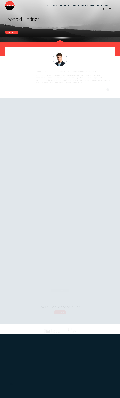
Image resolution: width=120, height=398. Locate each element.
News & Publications (88, 5)
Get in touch (11, 32)
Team (69, 5)
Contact (76, 5)
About (49, 5)
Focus (55, 5)
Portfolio (62, 5)
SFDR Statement (103, 5)
